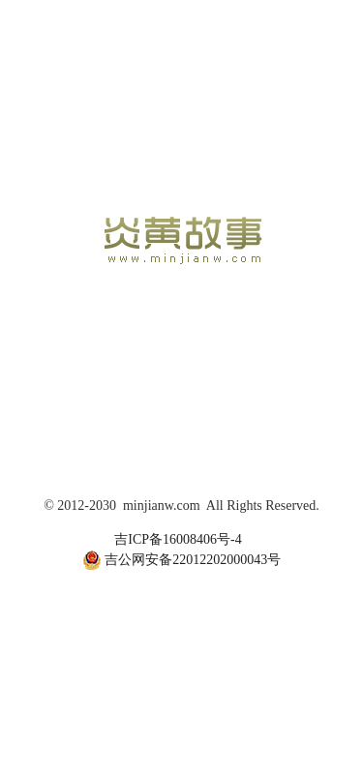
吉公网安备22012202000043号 (182, 560)
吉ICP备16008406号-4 (177, 539)
